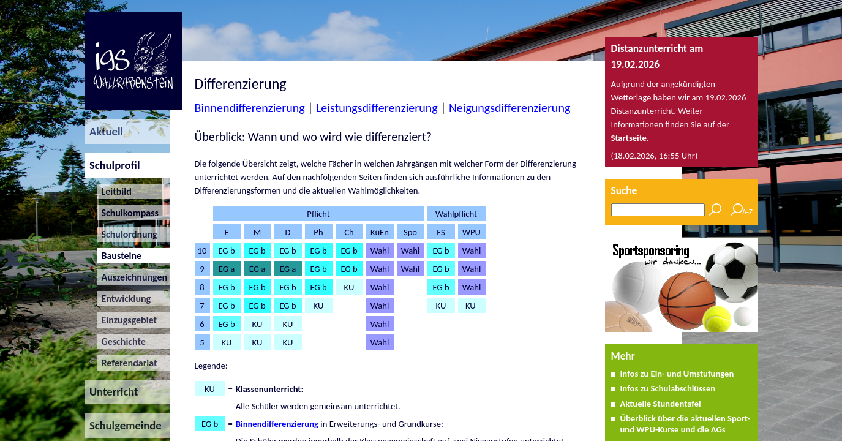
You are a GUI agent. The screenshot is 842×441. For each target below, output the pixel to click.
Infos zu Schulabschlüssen (667, 388)
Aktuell (104, 131)
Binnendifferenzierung (250, 107)
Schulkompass (128, 213)
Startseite (629, 137)
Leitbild (114, 191)
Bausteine (119, 256)
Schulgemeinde (123, 425)
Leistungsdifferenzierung (377, 107)
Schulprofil (112, 165)
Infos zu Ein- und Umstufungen (677, 373)
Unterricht (111, 392)
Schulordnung (127, 234)
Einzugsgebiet (127, 320)
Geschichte (121, 341)
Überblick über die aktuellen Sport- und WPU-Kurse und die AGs (685, 424)
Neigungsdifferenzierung (509, 107)
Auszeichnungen (132, 277)
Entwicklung (124, 298)
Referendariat (127, 363)
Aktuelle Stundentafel (660, 403)
